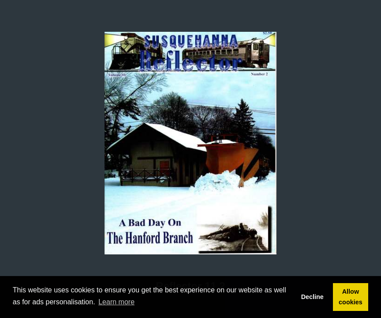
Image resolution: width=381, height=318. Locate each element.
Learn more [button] (116, 302)
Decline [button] (312, 296)
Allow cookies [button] (350, 297)
